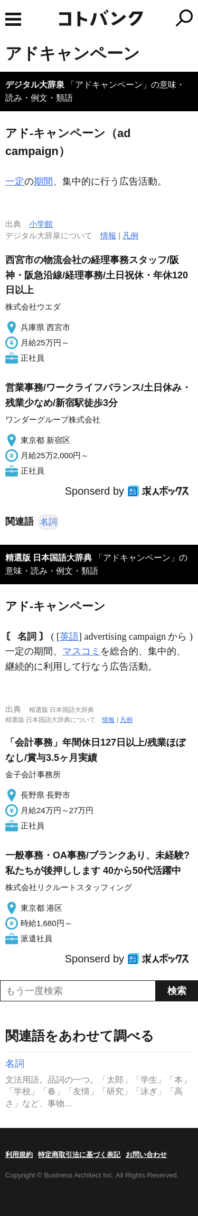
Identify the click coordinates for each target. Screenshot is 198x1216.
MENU (13, 19)
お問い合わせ (146, 1155)
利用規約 (19, 1155)
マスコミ (81, 651)
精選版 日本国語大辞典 (48, 557)
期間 (43, 181)
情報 (108, 235)
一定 (14, 181)
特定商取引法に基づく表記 (79, 1155)
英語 (69, 636)
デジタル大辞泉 (34, 84)
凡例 (130, 235)
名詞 (48, 521)
